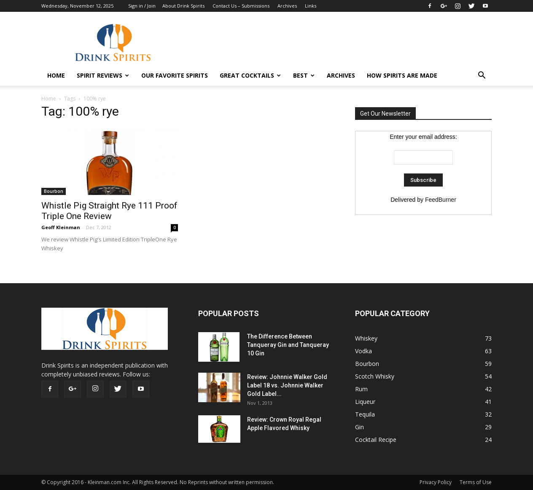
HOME (56, 75)
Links (310, 6)
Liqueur (365, 402)
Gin (359, 427)
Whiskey (366, 338)
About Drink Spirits (183, 6)
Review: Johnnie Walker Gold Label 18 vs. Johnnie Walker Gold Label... (287, 385)
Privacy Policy (436, 482)
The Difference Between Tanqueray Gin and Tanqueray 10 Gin (288, 345)
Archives (287, 6)
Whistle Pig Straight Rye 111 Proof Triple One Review (109, 210)
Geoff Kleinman (60, 227)
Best (304, 75)
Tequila (365, 414)
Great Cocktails (250, 75)
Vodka (363, 351)
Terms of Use (476, 482)
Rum (361, 389)
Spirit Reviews (103, 75)
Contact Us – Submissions (241, 6)
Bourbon (53, 191)
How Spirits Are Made (402, 75)
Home (48, 98)
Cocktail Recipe (375, 440)
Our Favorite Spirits (174, 75)
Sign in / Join (142, 6)
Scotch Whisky (374, 376)
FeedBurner (440, 199)
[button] (481, 75)
